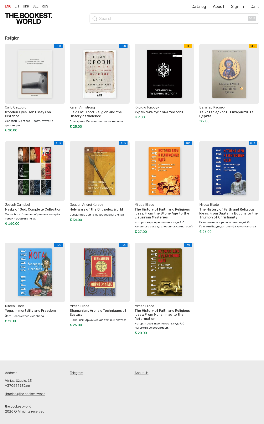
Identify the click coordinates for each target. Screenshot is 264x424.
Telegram (76, 373)
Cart (254, 6)
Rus (45, 6)
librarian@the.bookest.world (25, 394)
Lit (17, 6)
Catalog (198, 6)
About (218, 6)
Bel (35, 6)
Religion (12, 38)
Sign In (237, 6)
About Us (142, 373)
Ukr (26, 6)
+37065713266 (17, 386)
